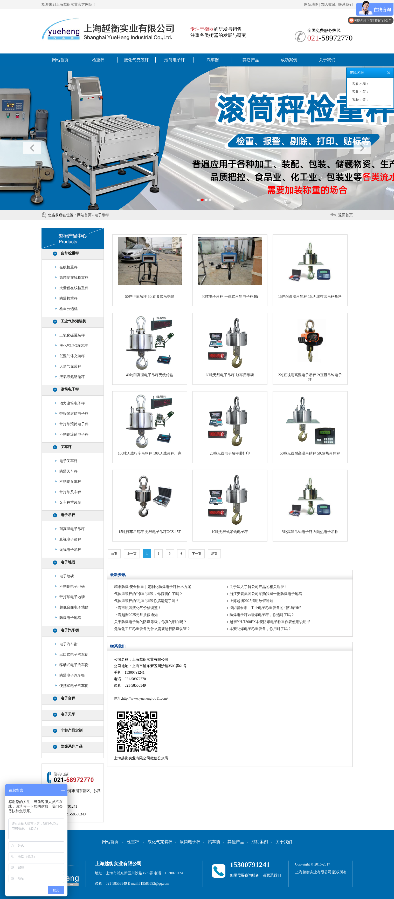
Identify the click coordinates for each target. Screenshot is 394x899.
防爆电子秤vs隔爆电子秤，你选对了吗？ (262, 615)
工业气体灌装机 (73, 321)
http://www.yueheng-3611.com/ (145, 698)
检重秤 (98, 60)
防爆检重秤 (68, 298)
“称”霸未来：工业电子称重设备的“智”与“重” (265, 608)
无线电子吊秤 (70, 550)
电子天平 (68, 714)
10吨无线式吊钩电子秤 (230, 532)
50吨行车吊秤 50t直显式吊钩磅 (149, 297)
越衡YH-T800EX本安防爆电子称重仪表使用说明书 (270, 622)
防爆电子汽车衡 (72, 675)
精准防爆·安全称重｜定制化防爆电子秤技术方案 (152, 587)
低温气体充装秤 (72, 356)
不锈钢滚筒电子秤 (73, 434)
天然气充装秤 (70, 366)
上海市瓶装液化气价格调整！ (137, 608)
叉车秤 (66, 447)
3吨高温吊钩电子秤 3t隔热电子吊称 (310, 532)
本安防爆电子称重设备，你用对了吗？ (260, 629)
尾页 (214, 554)
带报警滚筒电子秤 (73, 414)
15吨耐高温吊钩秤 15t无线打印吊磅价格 (310, 297)
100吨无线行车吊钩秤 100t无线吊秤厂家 (149, 453)
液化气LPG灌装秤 (73, 346)
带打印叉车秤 (70, 492)
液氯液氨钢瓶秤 (72, 377)
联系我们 (345, 4)
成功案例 (289, 60)
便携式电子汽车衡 (73, 686)
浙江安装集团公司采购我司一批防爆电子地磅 (266, 594)
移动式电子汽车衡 (73, 665)
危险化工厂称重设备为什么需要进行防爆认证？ (152, 629)
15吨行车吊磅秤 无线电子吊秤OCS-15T (150, 532)
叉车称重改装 (70, 502)
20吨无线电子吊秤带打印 (230, 453)
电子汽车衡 (70, 630)
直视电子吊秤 (70, 539)
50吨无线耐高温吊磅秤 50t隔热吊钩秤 (310, 453)
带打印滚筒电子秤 (73, 424)
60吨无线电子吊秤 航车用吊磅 (230, 375)
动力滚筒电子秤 (72, 403)
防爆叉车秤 (68, 471)
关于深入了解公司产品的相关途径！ (259, 587)
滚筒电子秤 (174, 60)
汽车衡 (212, 60)
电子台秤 (68, 698)
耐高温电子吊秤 (72, 529)
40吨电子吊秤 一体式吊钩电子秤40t (230, 297)
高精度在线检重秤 (73, 278)
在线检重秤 (68, 267)
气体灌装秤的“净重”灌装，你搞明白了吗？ (148, 594)
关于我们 (327, 60)
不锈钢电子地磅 (72, 587)
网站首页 (60, 60)
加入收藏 (328, 4)
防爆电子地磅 (70, 618)
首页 (114, 554)
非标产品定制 (71, 730)
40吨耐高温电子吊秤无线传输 (149, 375)
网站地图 (311, 4)
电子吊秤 (101, 215)
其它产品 (251, 60)
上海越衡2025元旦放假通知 (136, 615)
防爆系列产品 (71, 746)
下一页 (196, 554)
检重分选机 (68, 309)
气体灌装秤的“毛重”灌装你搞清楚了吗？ (146, 601)
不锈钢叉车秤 (70, 482)
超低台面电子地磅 (73, 607)
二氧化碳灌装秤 (72, 335)
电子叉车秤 (68, 461)
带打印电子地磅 (72, 597)
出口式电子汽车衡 (73, 655)
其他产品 (235, 842)
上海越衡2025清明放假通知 (251, 601)
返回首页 (345, 215)
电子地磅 (68, 562)
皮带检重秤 (70, 253)
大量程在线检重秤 (73, 288)
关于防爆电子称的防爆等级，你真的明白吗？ (150, 622)
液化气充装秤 (136, 60)
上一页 (131, 554)
